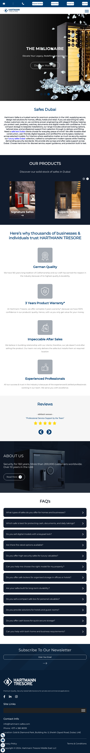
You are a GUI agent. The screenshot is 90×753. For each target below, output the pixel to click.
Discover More (42, 65)
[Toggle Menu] (87, 11)
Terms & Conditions (77, 743)
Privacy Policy (10, 743)
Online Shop (54, 3)
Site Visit (85, 3)
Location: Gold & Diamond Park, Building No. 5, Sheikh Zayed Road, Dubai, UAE (42, 732)
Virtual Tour (70, 3)
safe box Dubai (18, 131)
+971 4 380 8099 (23, 4)
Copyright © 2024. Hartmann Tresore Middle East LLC (29, 748)
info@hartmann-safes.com (4, 4)
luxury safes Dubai (16, 138)
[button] (41, 94)
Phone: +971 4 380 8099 (15, 728)
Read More (12, 477)
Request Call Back (37, 3)
